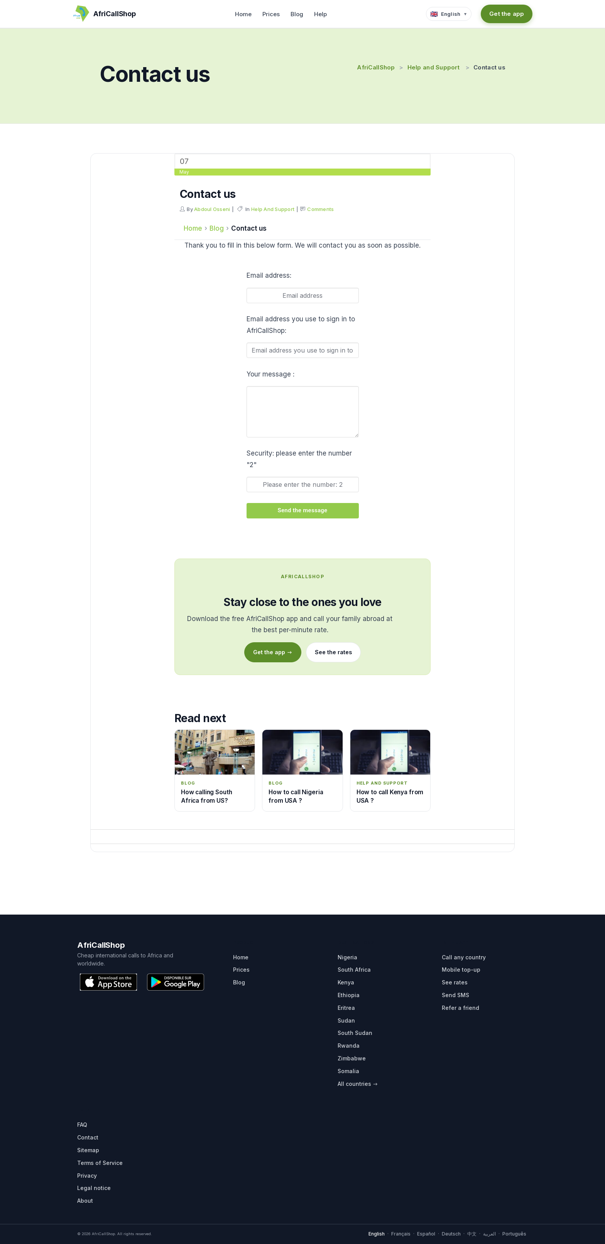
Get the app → (272, 652)
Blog (297, 14)
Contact (87, 1137)
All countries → (358, 1083)
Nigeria (347, 957)
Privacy (87, 1175)
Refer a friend (460, 1007)
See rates (455, 982)
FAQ (82, 1124)
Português (514, 1234)
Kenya (346, 982)
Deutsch (451, 1234)
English (376, 1234)
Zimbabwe (352, 1058)
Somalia (348, 1071)
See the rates (333, 652)
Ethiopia (349, 995)
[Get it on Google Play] (175, 982)
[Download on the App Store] (108, 982)
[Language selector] (449, 14)
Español (426, 1234)
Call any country (464, 957)
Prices (271, 14)
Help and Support (433, 67)
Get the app (506, 13)
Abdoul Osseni (212, 209)
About (85, 1200)
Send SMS (455, 995)
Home (243, 14)
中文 (472, 1234)
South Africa (354, 969)
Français (401, 1234)
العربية (489, 1234)
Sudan (346, 1020)
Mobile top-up (461, 969)
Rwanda (349, 1045)
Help (320, 14)
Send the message (303, 510)
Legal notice (94, 1188)
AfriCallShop (376, 67)
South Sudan (355, 1033)
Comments (320, 209)
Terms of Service (100, 1163)
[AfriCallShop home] (104, 13)
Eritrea (346, 1007)
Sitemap (88, 1150)
